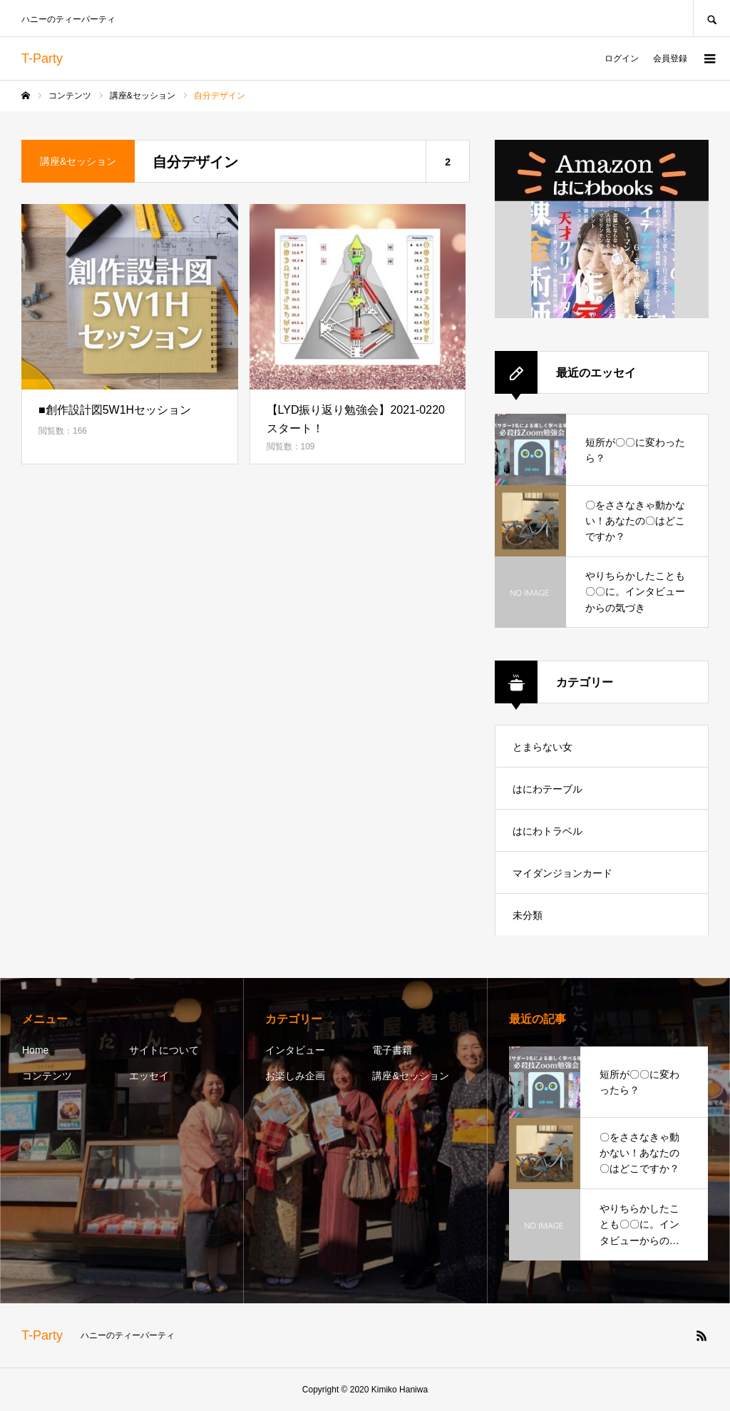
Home (35, 1050)
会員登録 (670, 58)
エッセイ (149, 1075)
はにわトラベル (547, 831)
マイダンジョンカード (562, 873)
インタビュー (295, 1050)
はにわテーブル (547, 789)
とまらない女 (542, 747)
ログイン (622, 58)
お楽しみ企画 (295, 1075)
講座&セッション (410, 1075)
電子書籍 (392, 1050)
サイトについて (164, 1050)
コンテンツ (47, 1075)
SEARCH (711, 18)
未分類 (528, 915)
